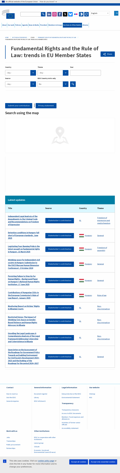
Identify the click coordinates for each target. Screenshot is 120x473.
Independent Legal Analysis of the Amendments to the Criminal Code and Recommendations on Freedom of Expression (23, 220)
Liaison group (38, 443)
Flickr (76, 14)
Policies (18, 25)
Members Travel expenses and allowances (72, 418)
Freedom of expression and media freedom (103, 221)
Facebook (60, 14)
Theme (40, 67)
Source (7, 78)
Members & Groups (55, 25)
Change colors (86, 14)
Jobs (8, 437)
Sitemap (92, 394)
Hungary (88, 235)
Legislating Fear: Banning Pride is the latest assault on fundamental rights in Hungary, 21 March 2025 (24, 249)
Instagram (54, 14)
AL (80, 220)
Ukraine (85, 25)
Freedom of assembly (102, 249)
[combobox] (20, 73)
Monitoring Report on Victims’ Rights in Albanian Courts (24, 308)
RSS (90, 397)
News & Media (34, 25)
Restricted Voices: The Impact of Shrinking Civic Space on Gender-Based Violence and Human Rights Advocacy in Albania (22, 321)
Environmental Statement (71, 397)
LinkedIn (49, 14)
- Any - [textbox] (9, 72)
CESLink (36, 447)
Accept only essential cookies (103, 462)
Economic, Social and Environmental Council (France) (45, 451)
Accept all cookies (78, 462)
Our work (11, 25)
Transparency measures (70, 410)
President (43, 25)
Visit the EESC (11, 397)
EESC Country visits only (47, 78)
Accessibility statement (70, 428)
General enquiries (12, 401)
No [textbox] (40, 84)
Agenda (25, 25)
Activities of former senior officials (71, 424)
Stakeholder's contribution (59, 220)
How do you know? (48, 2)
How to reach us (12, 394)
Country (8, 67)
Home (7, 37)
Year (71, 67)
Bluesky (70, 14)
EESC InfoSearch (40, 401)
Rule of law (101, 295)
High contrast (81, 14)
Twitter (65, 14)
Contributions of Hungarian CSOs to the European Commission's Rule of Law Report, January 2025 (23, 295)
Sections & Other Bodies (72, 25)
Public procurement (13, 445)
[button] (108, 54)
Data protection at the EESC (71, 394)
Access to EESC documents (71, 413)
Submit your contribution (19, 105)
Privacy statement (46, 105)
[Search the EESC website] (30, 14)
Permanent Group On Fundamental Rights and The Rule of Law (57, 37)
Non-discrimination (103, 308)
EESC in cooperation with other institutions (45, 438)
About (4, 25)
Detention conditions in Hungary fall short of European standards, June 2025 (23, 235)
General (100, 235)
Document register (40, 394)
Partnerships (10, 448)
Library (36, 397)
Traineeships (11, 441)
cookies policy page (46, 461)
